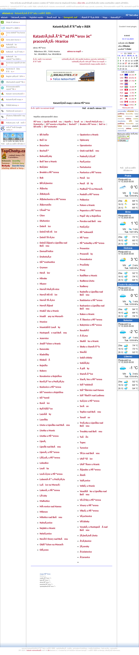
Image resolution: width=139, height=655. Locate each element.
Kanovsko (44, 349)
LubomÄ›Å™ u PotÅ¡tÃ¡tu (52, 479)
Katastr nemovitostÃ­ (14, 93)
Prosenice (84, 248)
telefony (128, 119)
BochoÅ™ (73, 124)
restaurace (128, 116)
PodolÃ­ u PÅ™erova (89, 194)
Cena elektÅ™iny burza (15, 32)
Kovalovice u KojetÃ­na (51, 376)
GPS (130, 121)
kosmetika (129, 114)
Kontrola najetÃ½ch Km (15, 62)
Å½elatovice (86, 551)
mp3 (136, 116)
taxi (136, 121)
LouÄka (44, 468)
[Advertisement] (13, 213)
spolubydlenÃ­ (61, 648)
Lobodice (44, 462)
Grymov (44, 267)
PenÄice (85, 177)
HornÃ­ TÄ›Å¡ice (47, 300)
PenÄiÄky (86, 183)
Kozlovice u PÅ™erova (50, 386)
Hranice (43, 321)
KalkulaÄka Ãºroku (14, 51)
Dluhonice (45, 220)
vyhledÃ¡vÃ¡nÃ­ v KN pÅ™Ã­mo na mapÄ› (88, 61)
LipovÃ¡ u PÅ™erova (49, 452)
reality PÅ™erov (44, 578)
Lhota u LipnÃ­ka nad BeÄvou (55, 425)
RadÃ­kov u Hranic (88, 275)
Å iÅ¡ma (84, 335)
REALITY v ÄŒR (12, 28)
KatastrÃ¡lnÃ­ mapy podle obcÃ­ (92, 64)
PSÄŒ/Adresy (11, 105)
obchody (121, 119)
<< (122, 53)
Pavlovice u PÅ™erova (90, 172)
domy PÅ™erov (44, 582)
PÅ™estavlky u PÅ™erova (92, 243)
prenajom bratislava (80, 648)
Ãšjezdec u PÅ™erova (90, 469)
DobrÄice (45, 226)
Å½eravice (85, 557)
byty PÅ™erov (44, 580)
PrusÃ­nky (84, 264)
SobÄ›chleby (86, 357)
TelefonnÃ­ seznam (13, 111)
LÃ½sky (43, 495)
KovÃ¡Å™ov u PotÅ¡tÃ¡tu (52, 381)
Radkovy (84, 286)
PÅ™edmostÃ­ (86, 232)
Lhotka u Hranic (47, 430)
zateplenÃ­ (135, 126)
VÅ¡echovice (86, 516)
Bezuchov (44, 145)
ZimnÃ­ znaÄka (53, 17)
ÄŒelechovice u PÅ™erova (53, 199)
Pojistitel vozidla (36, 17)
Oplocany (84, 139)
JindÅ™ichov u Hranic (50, 343)
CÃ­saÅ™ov (45, 210)
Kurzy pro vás (127, 107)
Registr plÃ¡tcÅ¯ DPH (14, 76)
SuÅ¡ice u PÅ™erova (89, 400)
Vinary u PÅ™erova (89, 505)
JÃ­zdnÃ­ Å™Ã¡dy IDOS (90, 17)
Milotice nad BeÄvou (51, 517)
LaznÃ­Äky (45, 414)
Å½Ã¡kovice (85, 540)
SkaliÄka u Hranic (89, 341)
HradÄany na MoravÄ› (52, 316)
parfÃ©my (121, 114)
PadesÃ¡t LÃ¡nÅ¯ (88, 156)
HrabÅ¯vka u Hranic (49, 310)
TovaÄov (78, 121)
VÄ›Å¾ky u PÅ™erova (90, 499)
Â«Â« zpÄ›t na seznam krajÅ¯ (43, 108)
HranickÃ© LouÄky (50, 327)
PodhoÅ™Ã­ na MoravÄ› (91, 188)
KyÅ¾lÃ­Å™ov (46, 408)
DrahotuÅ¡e (38, 124)
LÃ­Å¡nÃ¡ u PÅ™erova (50, 457)
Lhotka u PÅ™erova (49, 435)
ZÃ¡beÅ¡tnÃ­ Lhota (88, 535)
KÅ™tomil (44, 397)
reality (69, 648)
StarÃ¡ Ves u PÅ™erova (91, 379)
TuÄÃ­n (84, 436)
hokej (120, 116)
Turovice (84, 447)
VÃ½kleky (84, 521)
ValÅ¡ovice (85, 480)
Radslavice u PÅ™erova (91, 300)
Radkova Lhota (87, 280)
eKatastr (4, 17)
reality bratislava (94, 648)
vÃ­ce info (81, 3)
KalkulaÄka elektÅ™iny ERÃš (13, 57)
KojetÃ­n (68, 121)
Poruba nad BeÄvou (90, 221)
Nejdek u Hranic (47, 528)
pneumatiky (122, 111)
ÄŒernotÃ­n (45, 204)
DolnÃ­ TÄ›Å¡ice (47, 237)
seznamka (113, 648)
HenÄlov (45, 272)
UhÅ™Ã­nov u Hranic (90, 464)
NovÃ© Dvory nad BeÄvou (54, 538)
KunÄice (45, 403)
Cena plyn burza (12, 39)
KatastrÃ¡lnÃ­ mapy (13, 99)
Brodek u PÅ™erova (88, 124)
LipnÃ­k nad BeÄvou (53, 121)
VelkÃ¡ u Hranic (87, 485)
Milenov (44, 511)
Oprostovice (86, 145)
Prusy (82, 270)
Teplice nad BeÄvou (90, 411)
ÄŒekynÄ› (45, 193)
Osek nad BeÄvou (89, 150)
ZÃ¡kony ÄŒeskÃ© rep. (16, 115)
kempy (102, 650)
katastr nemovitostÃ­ (34, 650)
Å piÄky (84, 368)
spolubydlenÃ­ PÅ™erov (47, 586)
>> (134, 53)
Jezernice (44, 338)
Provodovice (86, 259)
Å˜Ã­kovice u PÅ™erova (91, 319)
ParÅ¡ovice (85, 161)
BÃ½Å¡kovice (46, 183)
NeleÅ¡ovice (46, 533)
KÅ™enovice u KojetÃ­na (56, 124)
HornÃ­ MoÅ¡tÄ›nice (94, 121)
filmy (136, 111)
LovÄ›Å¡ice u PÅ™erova (51, 473)
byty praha (105, 648)
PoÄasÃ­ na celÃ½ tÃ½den (13, 144)
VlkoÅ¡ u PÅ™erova (89, 510)
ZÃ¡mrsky (84, 546)
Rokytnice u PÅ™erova (91, 324)
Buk (41, 177)
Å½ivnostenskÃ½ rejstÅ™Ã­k (13, 87)
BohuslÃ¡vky (46, 156)
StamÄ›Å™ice (86, 373)
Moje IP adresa (12, 22)
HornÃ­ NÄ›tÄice (48, 294)
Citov (42, 215)
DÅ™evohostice (50, 126)
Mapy (105, 17)
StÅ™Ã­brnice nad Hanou (92, 390)
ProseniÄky (86, 253)
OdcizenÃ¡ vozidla (18, 17)
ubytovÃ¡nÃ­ (122, 131)
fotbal (136, 114)
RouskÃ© (84, 330)
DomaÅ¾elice (46, 251)
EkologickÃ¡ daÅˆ (71, 17)
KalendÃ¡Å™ (116, 17)
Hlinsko (43, 278)
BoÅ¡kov (44, 166)
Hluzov (43, 283)
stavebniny (121, 121)
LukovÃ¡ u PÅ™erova (50, 490)
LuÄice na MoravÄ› (50, 484)
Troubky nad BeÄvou (91, 431)
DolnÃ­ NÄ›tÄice (48, 231)
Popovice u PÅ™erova (90, 210)
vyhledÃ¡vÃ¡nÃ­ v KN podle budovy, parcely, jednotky (83, 59)
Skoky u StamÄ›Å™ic (90, 346)
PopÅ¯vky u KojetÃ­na (90, 215)
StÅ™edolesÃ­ (86, 384)
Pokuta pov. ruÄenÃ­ (15, 122)
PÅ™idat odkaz (132, 15)
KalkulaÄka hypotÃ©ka (11, 45)
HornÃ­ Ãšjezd (46, 305)
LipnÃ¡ (43, 441)
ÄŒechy (44, 188)
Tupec (83, 442)
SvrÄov (84, 406)
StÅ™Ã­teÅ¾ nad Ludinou (92, 395)
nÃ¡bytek (130, 111)
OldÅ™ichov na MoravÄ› (52, 544)
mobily (135, 119)
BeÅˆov (102, 124)
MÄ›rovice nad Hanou (50, 506)
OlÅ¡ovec (44, 549)
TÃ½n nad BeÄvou (89, 453)
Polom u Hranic (87, 205)
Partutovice (85, 167)
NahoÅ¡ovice (46, 522)
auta (136, 124)
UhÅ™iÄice (86, 458)
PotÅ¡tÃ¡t (84, 226)
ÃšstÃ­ (82, 475)
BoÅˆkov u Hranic (48, 161)
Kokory (43, 370)
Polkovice (84, 199)
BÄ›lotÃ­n (37, 126)
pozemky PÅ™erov (45, 584)
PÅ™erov (37, 121)
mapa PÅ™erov (45, 574)
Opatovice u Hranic (89, 134)
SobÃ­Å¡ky (84, 362)
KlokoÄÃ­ (45, 359)
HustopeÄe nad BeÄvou (53, 332)
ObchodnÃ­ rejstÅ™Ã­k (15, 82)
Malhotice (45, 501)
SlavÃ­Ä (84, 352)
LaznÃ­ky (44, 419)
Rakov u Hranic (87, 314)
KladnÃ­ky (44, 354)
